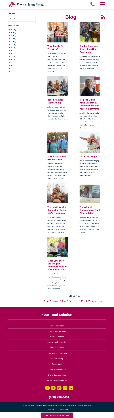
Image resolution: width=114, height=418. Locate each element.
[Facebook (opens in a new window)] (47, 388)
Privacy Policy (63, 409)
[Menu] (102, 4)
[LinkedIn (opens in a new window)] (59, 388)
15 (89, 301)
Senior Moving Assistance (57, 331)
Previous (54, 301)
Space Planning (57, 359)
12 (78, 301)
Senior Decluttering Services (57, 353)
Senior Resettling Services (57, 342)
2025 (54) (12, 33)
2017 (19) (12, 56)
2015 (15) (12, 62)
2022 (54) (12, 42)
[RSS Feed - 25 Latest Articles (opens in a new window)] (103, 17)
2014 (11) (12, 65)
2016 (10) (12, 59)
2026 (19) (12, 30)
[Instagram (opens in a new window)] (65, 388)
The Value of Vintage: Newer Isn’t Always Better (90, 210)
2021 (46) (12, 45)
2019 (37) (12, 50)
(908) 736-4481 (59, 397)
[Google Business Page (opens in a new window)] (71, 388)
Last (100, 301)
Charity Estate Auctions (57, 375)
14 (85, 301)
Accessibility (50, 409)
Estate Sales (57, 364)
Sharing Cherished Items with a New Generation (89, 49)
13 (82, 301)
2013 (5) (11, 68)
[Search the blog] (22, 19)
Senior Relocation (57, 326)
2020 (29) (12, 47)
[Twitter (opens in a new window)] (53, 388)
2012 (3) (11, 71)
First (46, 301)
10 (70, 301)
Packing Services (57, 337)
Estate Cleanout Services (57, 380)
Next (94, 301)
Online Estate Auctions (57, 369)
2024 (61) (12, 36)
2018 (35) (12, 53)
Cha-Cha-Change (88, 156)
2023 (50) (12, 38)
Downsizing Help (57, 348)
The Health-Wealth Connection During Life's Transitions (57, 210)
